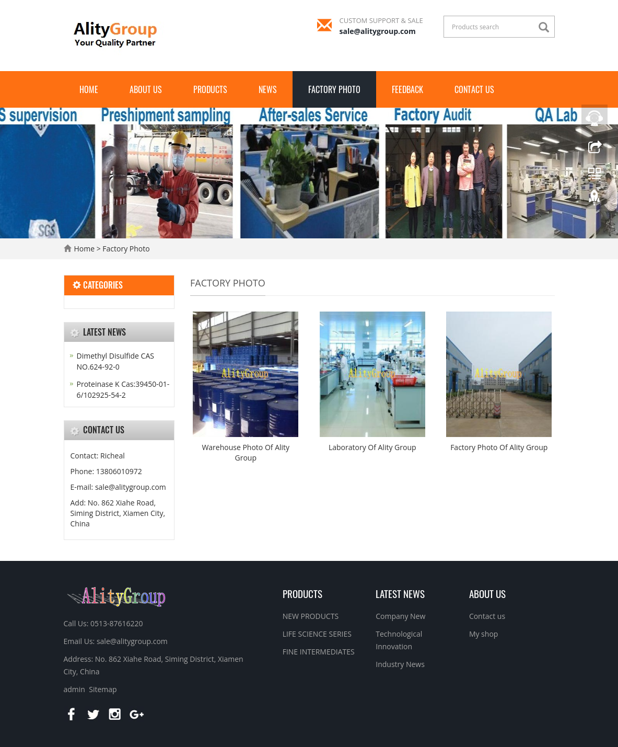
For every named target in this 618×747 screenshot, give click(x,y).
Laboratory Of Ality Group (372, 447)
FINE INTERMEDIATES (319, 652)
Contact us (474, 89)
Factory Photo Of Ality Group (498, 447)
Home (88, 89)
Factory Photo (334, 89)
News (268, 89)
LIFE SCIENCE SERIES (317, 634)
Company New (400, 616)
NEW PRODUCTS (311, 616)
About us (146, 89)
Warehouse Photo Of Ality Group (245, 452)
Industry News (400, 664)
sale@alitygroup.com (378, 31)
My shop (483, 634)
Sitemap (102, 689)
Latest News (400, 593)
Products (210, 89)
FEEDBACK (407, 89)
